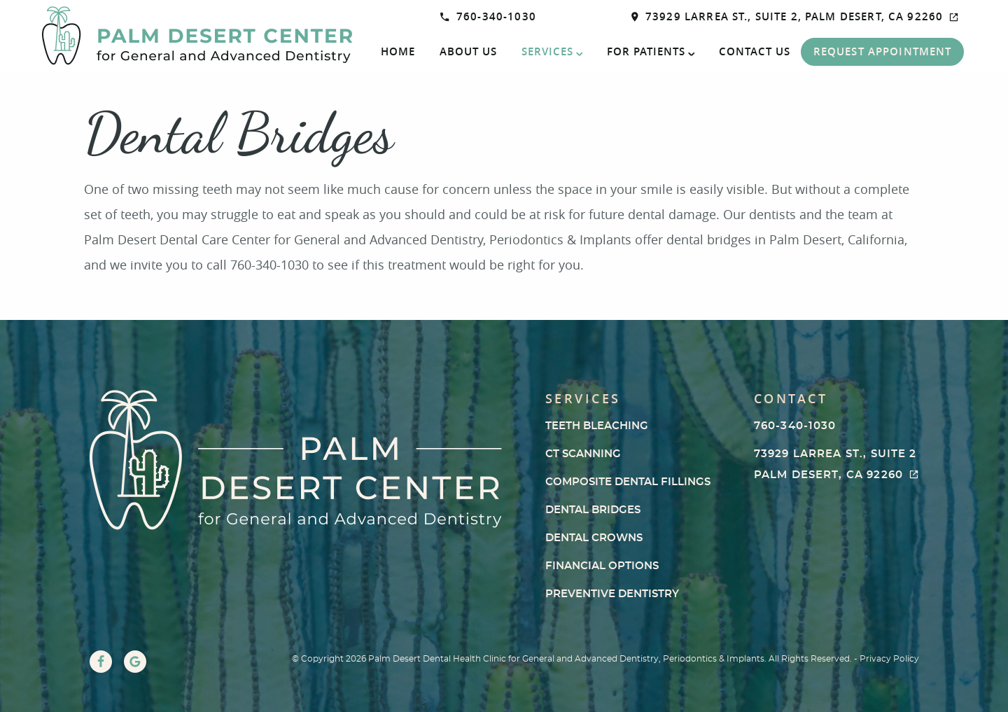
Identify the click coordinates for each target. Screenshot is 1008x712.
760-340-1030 (488, 16)
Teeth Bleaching (596, 426)
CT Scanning (583, 454)
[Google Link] (135, 661)
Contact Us (754, 51)
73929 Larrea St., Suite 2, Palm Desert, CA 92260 (795, 16)
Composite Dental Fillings (627, 482)
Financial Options (602, 566)
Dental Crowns (594, 538)
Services (547, 51)
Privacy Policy (889, 659)
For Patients (646, 51)
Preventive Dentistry (612, 594)
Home (398, 51)
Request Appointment (882, 51)
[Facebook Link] (101, 661)
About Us (468, 51)
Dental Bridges (592, 510)
